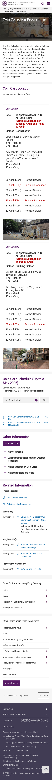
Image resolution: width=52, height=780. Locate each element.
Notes (5, 590)
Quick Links (8, 726)
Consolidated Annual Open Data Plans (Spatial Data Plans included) (25, 737)
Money (26, 9)
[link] (42, 3)
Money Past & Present (12, 608)
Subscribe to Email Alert (14, 714)
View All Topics (11, 683)
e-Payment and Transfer (14, 645)
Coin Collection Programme (15, 11)
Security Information (15, 746)
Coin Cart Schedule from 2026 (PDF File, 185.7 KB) (28, 418)
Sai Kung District (13, 400)
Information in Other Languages (17, 657)
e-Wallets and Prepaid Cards (15, 651)
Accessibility (30, 732)
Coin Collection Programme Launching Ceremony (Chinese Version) (34, 520)
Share (44, 695)
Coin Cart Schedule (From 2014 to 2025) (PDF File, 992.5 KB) (28, 424)
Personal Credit (9, 674)
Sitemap (30, 746)
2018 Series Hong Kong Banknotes (18, 639)
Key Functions (15, 9)
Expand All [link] (11, 443)
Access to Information (12, 732)
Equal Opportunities (14, 743)
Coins (5, 596)
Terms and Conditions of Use (15, 750)
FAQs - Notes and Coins (17, 498)
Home (5, 9)
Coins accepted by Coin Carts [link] (22, 467)
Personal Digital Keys (12, 628)
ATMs (5, 634)
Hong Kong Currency (40, 9)
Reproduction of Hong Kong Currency (19, 602)
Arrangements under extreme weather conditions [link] (26, 459)
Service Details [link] (15, 452)
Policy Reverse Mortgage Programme (19, 663)
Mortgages (7, 669)
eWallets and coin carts (31, 569)
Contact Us (8, 709)
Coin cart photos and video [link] (21, 472)
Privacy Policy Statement (37, 743)
